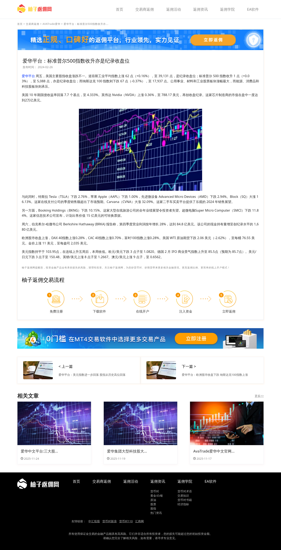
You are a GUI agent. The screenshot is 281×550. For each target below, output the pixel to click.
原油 (153, 500)
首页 (119, 9)
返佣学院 (227, 9)
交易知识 (183, 495)
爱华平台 (28, 76)
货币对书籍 (184, 500)
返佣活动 (173, 9)
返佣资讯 (200, 9)
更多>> (259, 396)
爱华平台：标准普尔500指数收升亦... (86, 24)
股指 (153, 508)
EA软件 (253, 9)
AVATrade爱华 (51, 24)
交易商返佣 (144, 9)
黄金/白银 (156, 495)
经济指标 (183, 504)
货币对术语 (184, 491)
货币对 (154, 491)
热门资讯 (156, 513)
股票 (153, 504)
